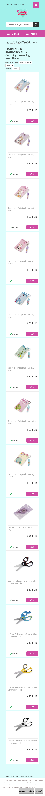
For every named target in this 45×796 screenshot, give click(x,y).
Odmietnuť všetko (26, 791)
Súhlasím (39, 791)
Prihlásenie (9, 4)
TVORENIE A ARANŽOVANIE (21, 42)
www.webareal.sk (26, 776)
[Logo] (22, 14)
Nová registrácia (19, 4)
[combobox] (25, 62)
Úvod (8, 42)
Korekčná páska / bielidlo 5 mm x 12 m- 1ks (22, 528)
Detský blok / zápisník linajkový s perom (22, 102)
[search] (36, 24)
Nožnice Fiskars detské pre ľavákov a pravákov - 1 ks (22, 582)
